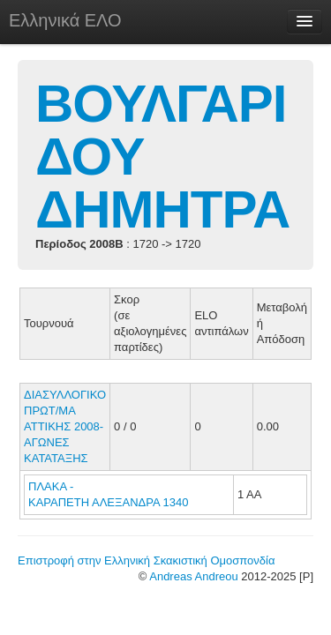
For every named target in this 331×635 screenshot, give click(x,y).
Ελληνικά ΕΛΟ (65, 20)
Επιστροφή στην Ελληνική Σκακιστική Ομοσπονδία (146, 560)
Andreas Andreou (193, 576)
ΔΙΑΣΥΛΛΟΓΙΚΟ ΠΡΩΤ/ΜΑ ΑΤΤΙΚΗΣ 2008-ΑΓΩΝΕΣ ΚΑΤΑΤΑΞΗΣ (65, 426)
